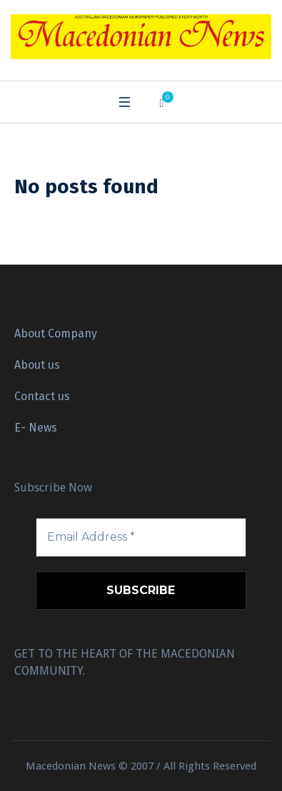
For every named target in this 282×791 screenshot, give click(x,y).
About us (37, 365)
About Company (55, 333)
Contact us (42, 396)
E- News (35, 427)
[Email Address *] (141, 537)
